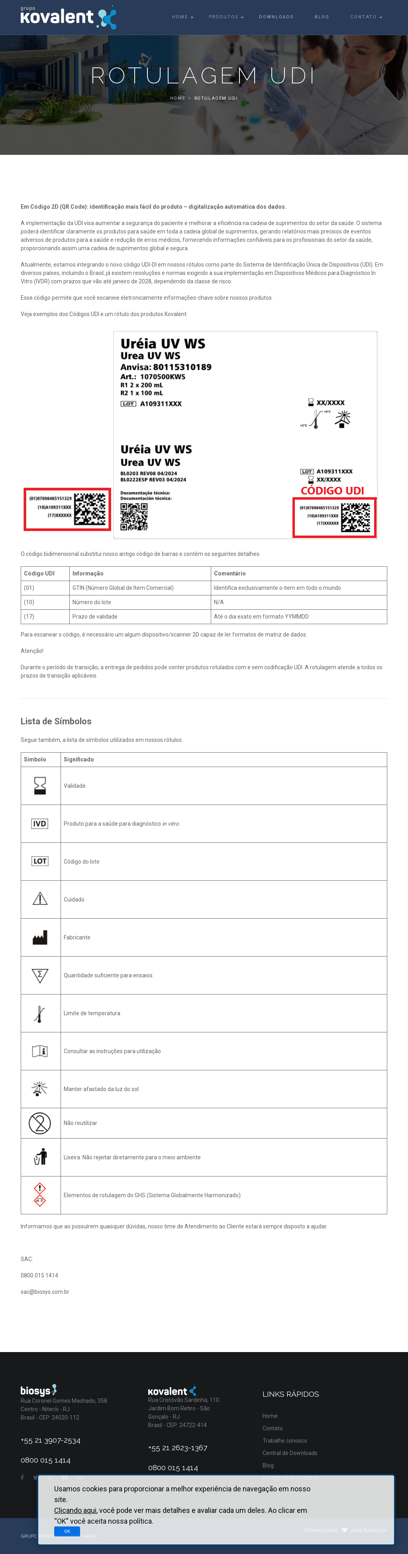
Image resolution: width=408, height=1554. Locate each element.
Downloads (276, 17)
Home (180, 17)
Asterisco (375, 1530)
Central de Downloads (290, 1453)
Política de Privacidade (291, 1478)
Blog (322, 17)
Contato (363, 17)
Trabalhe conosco (285, 1440)
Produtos (223, 17)
